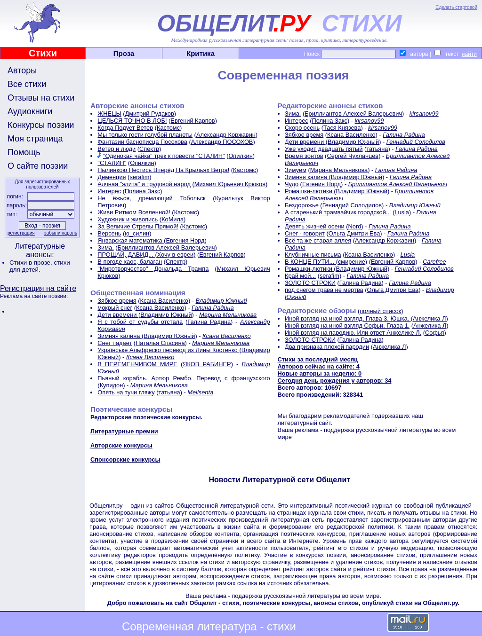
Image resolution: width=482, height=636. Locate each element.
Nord (355, 226)
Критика (200, 53)
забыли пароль (60, 233)
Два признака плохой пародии (327, 346)
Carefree (434, 261)
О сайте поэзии (38, 166)
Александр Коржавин (226, 134)
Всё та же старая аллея (318, 240)
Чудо (291, 184)
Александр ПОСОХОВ (222, 141)
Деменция (111, 177)
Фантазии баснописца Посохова (142, 141)
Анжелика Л (429, 318)
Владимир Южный (221, 300)
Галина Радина (213, 307)
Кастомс (168, 127)
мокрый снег (114, 307)
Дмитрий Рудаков (149, 113)
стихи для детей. (39, 266)
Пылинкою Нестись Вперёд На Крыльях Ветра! (163, 169)
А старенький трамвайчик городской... (338, 212)
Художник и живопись (127, 219)
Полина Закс (142, 191)
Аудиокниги (30, 111)
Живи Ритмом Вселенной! (133, 212)
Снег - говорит (305, 233)
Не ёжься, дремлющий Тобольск (151, 198)
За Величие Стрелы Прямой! (137, 226)
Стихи (43, 53)
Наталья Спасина (160, 342)
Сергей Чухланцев (352, 155)
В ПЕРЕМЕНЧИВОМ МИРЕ (137, 364)
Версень (109, 233)
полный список (380, 310)
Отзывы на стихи (41, 97)
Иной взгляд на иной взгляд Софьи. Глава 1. (347, 325)
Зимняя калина (119, 335)
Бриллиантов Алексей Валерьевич (166, 247)
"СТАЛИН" (111, 162)
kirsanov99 (424, 113)
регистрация (21, 233)
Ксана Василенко (164, 300)
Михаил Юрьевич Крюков (229, 184)
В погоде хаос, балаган (129, 261)
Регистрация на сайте (38, 288)
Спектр (149, 148)
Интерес (109, 191)
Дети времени (117, 314)
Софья (434, 332)
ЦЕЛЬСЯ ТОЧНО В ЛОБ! (132, 120)
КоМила (172, 219)
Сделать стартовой (456, 7)
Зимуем (295, 169)
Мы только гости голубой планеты (145, 134)
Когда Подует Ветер (125, 127)
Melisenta (200, 392)
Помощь (24, 152)
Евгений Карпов (192, 120)
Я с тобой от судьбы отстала (140, 321)
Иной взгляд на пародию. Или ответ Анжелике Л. (353, 332)
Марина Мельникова (228, 314)
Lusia (401, 212)
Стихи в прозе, (31, 262)
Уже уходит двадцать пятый (323, 148)
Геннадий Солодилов (415, 141)
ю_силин (137, 233)
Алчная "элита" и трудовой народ (144, 184)
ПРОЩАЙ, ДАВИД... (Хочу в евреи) (146, 254)
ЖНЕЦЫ (109, 113)
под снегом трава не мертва (324, 289)
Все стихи (27, 84)
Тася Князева (342, 127)
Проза (124, 53)
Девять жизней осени (315, 226)
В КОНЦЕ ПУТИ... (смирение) (326, 261)
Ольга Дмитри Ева (354, 233)
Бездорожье (302, 205)
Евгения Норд (185, 240)
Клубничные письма (313, 254)
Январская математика (130, 240)
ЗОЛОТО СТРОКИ (310, 282)
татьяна (169, 392)
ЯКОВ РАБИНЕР (207, 364)
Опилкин (240, 155)
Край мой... (300, 275)
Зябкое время (116, 300)
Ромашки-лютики (309, 191)
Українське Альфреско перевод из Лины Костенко (168, 349)
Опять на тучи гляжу (125, 392)
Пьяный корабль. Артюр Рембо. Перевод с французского (183, 378)
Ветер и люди (116, 148)
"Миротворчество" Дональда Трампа (153, 268)
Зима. (105, 247)
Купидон (111, 385)
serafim (139, 177)
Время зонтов (304, 155)
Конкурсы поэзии (41, 125)
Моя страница (35, 138)
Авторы (22, 70)
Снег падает (114, 342)
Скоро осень (302, 127)
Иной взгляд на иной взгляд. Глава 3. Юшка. (348, 318)
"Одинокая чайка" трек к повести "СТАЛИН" (164, 155)
